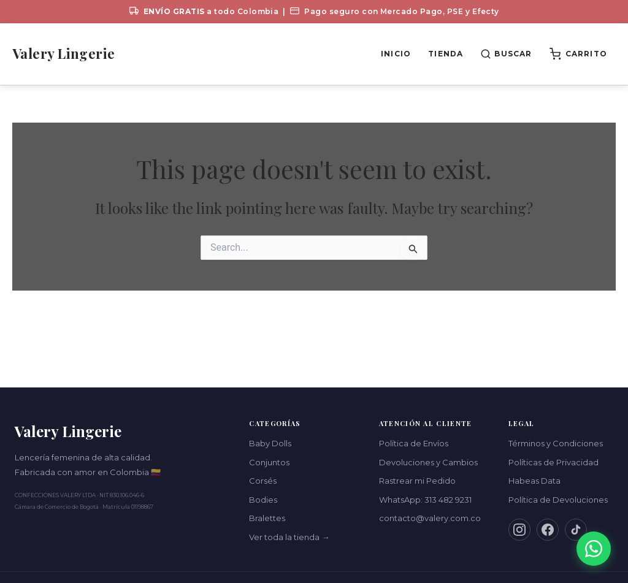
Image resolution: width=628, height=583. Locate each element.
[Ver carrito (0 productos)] (578, 54)
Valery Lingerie (63, 53)
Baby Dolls (270, 443)
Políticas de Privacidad (553, 462)
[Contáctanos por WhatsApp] (593, 549)
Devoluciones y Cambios (428, 462)
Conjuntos (269, 462)
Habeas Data (534, 481)
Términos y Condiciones (555, 443)
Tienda (445, 53)
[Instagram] (519, 530)
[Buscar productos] (506, 54)
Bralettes (267, 518)
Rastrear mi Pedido (417, 481)
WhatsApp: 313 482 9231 (425, 500)
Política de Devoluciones (558, 500)
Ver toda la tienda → (289, 537)
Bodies (263, 500)
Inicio (396, 53)
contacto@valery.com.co (430, 518)
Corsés (263, 481)
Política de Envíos (413, 443)
